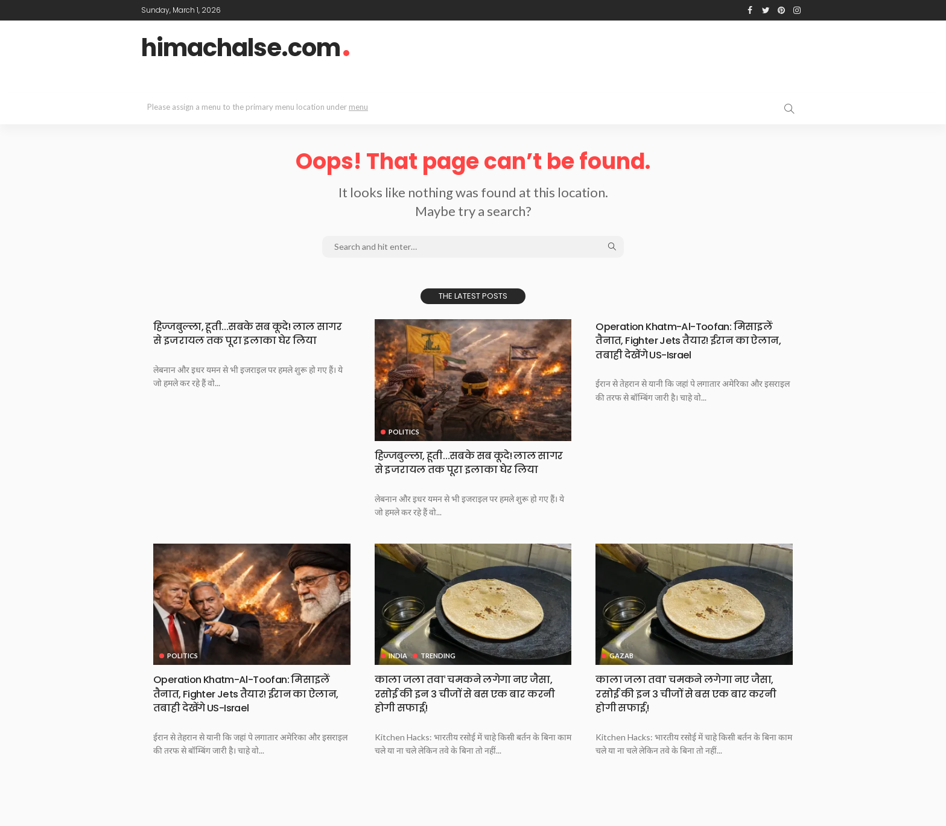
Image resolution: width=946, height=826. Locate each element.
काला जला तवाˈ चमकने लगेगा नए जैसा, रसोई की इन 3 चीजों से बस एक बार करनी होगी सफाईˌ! (471, 707)
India (398, 670)
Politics (404, 431)
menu (358, 107)
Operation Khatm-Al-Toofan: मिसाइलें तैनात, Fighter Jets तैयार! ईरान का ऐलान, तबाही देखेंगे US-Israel (693, 340)
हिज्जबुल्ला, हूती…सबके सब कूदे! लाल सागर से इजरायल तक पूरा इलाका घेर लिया (242, 340)
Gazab (621, 670)
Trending (438, 670)
